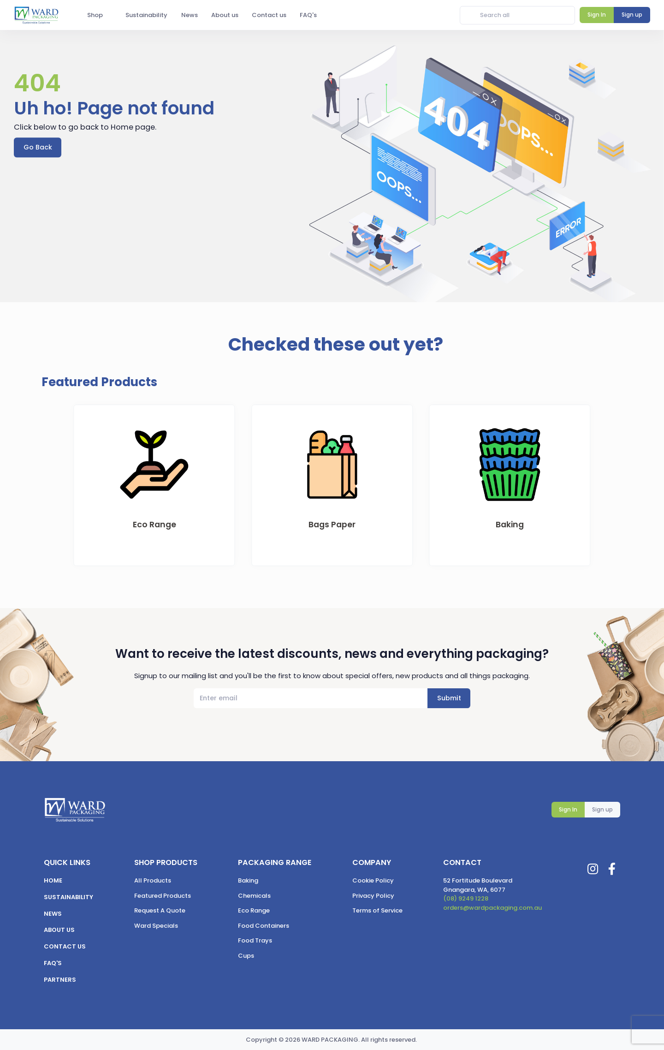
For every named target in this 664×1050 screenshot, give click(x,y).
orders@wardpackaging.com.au (492, 907)
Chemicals (254, 895)
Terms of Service (377, 910)
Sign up (602, 809)
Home (53, 880)
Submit (449, 698)
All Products (152, 880)
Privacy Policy (373, 895)
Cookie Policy (373, 880)
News (53, 913)
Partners (60, 979)
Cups (246, 955)
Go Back (38, 147)
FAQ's (53, 963)
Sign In (568, 809)
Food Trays (255, 940)
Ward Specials (156, 925)
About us (59, 929)
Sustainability (68, 897)
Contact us (65, 946)
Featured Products (162, 895)
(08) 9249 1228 (465, 898)
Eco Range (254, 910)
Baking (248, 880)
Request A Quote (159, 910)
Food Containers (263, 925)
